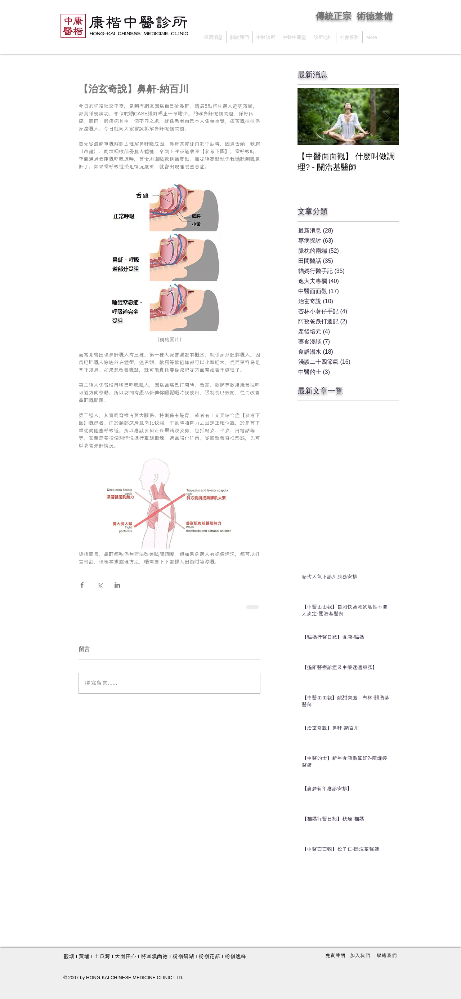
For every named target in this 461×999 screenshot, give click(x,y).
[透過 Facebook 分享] (82, 585)
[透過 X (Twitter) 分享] (99, 585)
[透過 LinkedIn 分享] (117, 585)
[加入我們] (360, 955)
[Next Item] (387, 117)
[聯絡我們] (386, 955)
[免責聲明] (335, 955)
